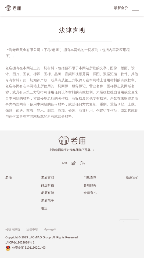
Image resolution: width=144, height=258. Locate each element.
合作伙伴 (50, 230)
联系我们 (132, 177)
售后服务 (90, 185)
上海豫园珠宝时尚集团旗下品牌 (72, 150)
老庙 (8, 177)
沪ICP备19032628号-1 (19, 243)
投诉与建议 (12, 230)
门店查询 (90, 177)
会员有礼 (90, 192)
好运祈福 (47, 185)
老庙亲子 (47, 200)
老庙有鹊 (47, 192)
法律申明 (32, 230)
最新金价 (121, 8)
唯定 (44, 208)
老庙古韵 (47, 177)
